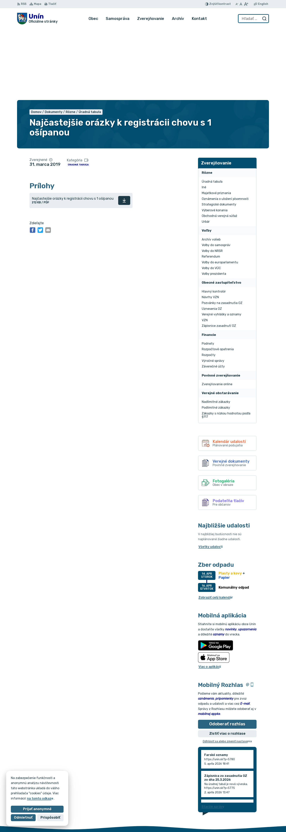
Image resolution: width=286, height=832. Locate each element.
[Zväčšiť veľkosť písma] (246, 4)
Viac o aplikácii (209, 594)
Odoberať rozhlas (227, 651)
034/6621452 (255, 810)
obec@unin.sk (255, 818)
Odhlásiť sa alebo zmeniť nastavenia (227, 668)
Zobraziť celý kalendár (215, 525)
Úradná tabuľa (78, 92)
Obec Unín (50, 788)
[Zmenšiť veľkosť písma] (237, 4)
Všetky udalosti (210, 474)
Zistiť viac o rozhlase (227, 661)
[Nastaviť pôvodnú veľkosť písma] (241, 4)
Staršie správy (213, 734)
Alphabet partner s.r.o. (74, 784)
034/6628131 (255, 814)
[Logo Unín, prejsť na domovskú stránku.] (37, 18)
